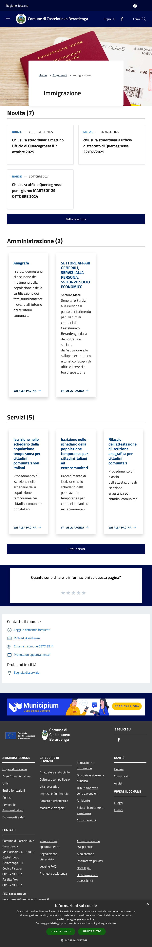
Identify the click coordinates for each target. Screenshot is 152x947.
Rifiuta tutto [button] (92, 931)
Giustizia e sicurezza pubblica (90, 778)
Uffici (5, 783)
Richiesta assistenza (53, 873)
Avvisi (118, 783)
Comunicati (121, 776)
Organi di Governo (14, 769)
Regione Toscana (17, 5)
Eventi (118, 810)
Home (43, 75)
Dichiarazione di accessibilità (87, 878)
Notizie (17, 132)
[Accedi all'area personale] (135, 5)
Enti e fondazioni (13, 790)
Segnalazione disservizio (48, 856)
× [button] (147, 904)
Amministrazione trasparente (88, 844)
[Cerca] (143, 19)
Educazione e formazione (85, 765)
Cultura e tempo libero (55, 779)
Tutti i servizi (76, 548)
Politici (6, 797)
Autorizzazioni (86, 820)
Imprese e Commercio (54, 793)
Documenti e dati (13, 817)
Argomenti (59, 75)
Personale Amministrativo (12, 807)
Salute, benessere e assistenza (90, 810)
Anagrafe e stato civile (55, 772)
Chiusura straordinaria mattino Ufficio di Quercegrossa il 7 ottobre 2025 (38, 146)
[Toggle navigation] (8, 18)
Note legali (84, 868)
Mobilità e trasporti (52, 807)
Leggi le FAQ (48, 866)
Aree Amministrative (16, 776)
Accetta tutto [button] (61, 931)
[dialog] (76, 923)
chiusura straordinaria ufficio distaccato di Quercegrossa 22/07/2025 (107, 146)
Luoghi (118, 802)
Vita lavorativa (49, 786)
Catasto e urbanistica (54, 800)
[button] (76, 940)
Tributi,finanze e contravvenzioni (88, 790)
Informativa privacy (90, 860)
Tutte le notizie (76, 219)
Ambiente (83, 800)
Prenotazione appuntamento (49, 844)
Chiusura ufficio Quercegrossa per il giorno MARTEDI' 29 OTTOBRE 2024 (37, 190)
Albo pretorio (85, 853)
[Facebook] (120, 18)
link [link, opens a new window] (114, 923)
